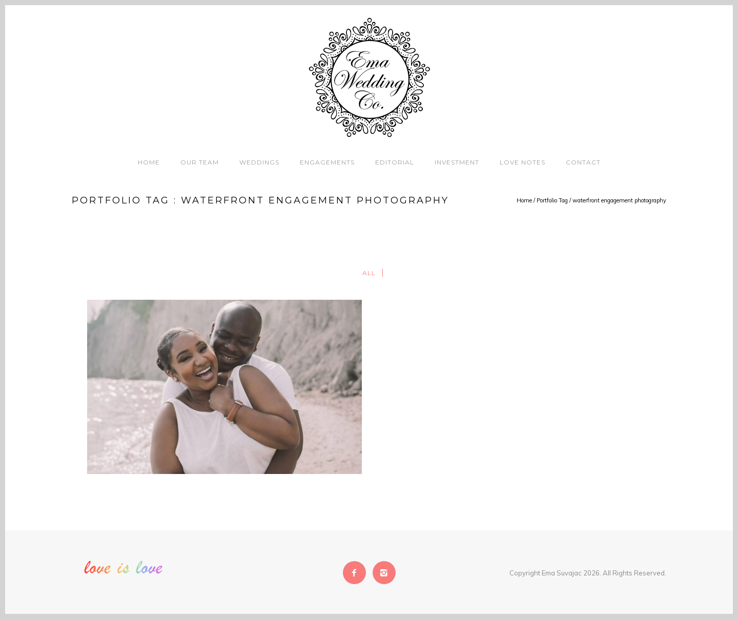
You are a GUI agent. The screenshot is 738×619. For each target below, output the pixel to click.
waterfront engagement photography (619, 200)
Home (149, 162)
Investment (457, 162)
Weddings (259, 162)
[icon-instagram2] (384, 572)
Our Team (199, 162)
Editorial (394, 162)
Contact (583, 162)
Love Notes (522, 162)
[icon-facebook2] (357, 572)
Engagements (327, 162)
